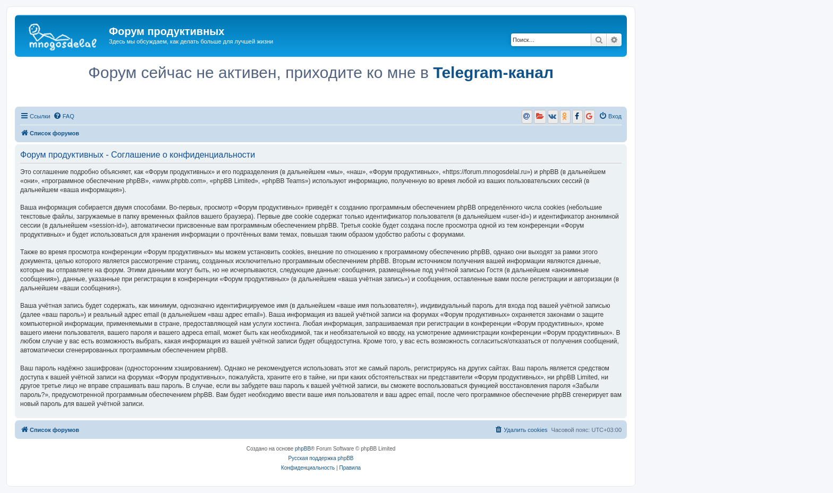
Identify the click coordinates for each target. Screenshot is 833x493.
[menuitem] (63, 116)
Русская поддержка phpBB (320, 458)
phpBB (303, 449)
